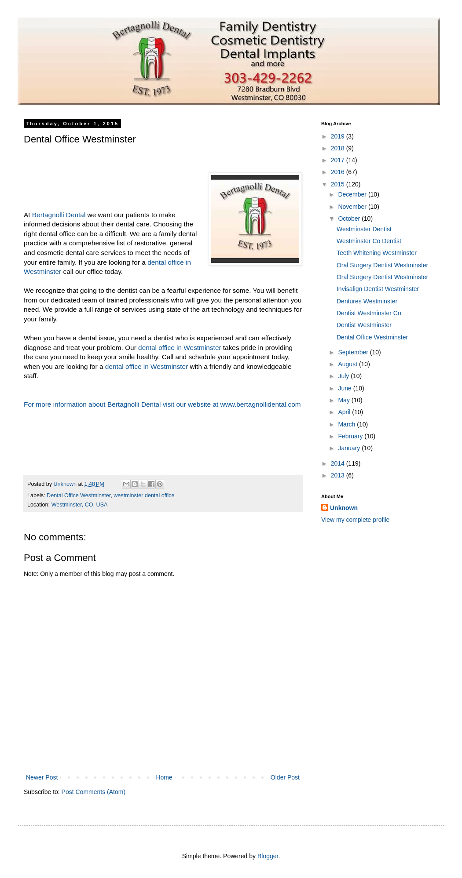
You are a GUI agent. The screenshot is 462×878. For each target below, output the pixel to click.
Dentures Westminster (367, 301)
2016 (338, 171)
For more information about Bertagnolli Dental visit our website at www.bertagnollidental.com (162, 404)
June (345, 388)
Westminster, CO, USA (79, 505)
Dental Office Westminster (78, 495)
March (347, 424)
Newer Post (42, 777)
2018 (338, 148)
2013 (338, 475)
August (348, 364)
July (344, 375)
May (344, 400)
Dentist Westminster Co (369, 313)
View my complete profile (355, 519)
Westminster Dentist (364, 229)
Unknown (344, 507)
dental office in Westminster (179, 347)
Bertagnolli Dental (59, 215)
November (353, 206)
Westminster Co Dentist (369, 240)
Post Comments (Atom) (93, 791)
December (353, 194)
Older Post (285, 777)
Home (164, 777)
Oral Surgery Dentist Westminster (382, 265)
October (350, 218)
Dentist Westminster (364, 324)
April (345, 411)
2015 (338, 184)
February (351, 436)
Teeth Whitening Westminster (377, 252)
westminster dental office (144, 495)
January (350, 448)
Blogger (267, 856)
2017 (338, 160)
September (354, 352)
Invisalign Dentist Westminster (378, 288)
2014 (338, 463)
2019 (338, 136)
